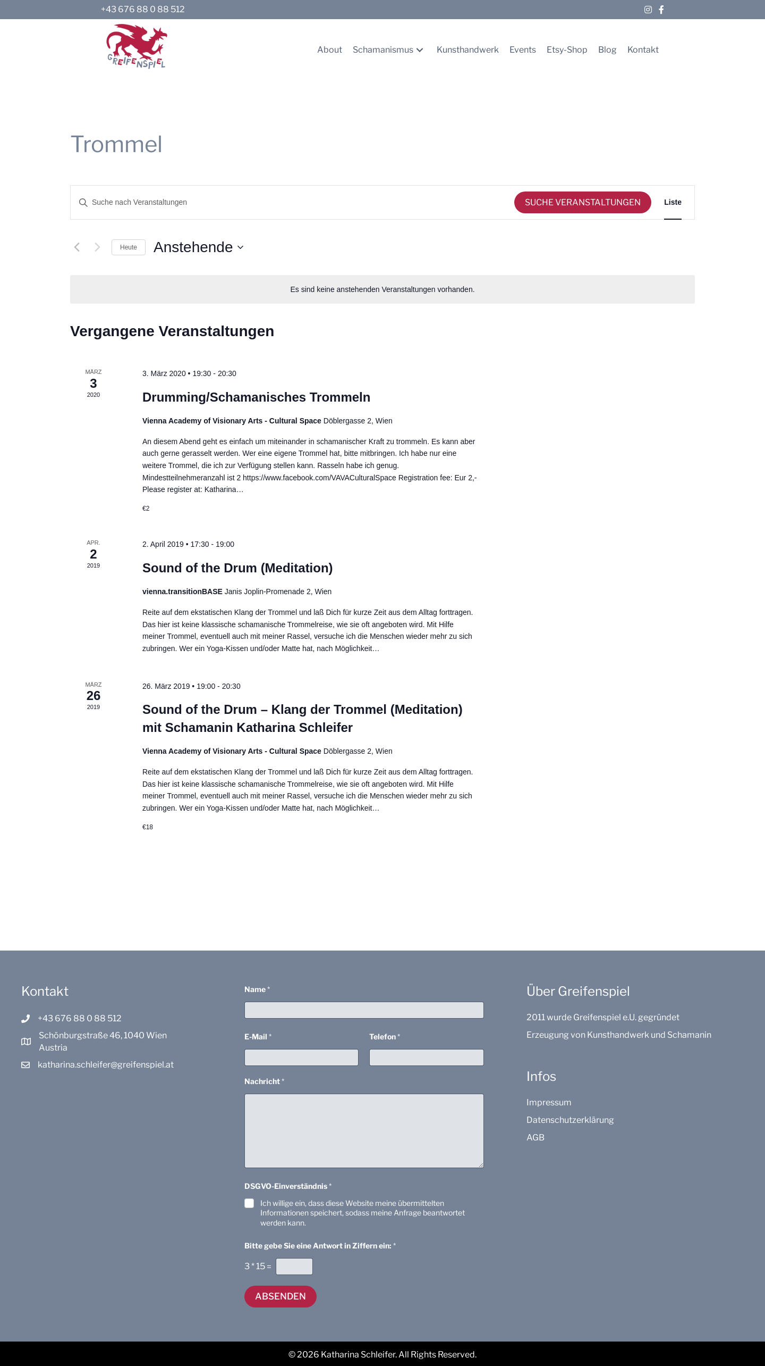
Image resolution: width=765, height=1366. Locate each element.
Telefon (384, 1036)
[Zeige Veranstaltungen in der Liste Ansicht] (673, 202)
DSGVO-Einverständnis (288, 1185)
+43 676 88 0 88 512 (143, 9)
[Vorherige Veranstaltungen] (76, 247)
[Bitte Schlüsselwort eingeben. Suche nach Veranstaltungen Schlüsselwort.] (292, 202)
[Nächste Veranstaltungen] (97, 247)
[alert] (382, 289)
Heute (128, 247)
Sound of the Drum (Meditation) (237, 568)
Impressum (549, 1102)
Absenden (280, 1296)
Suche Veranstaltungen (583, 202)
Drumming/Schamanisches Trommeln (256, 397)
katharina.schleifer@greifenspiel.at (106, 1065)
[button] (419, 50)
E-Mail (257, 1036)
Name (257, 989)
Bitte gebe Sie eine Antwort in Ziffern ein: (320, 1245)
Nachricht (264, 1081)
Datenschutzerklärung (570, 1120)
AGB (535, 1137)
